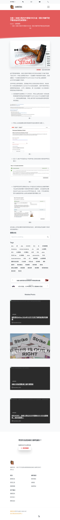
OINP (32, 252)
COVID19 (28, 246)
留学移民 (35, 264)
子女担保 (24, 261)
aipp (22, 246)
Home (11, 23)
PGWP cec (14, 255)
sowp (28, 255)
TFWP (43, 255)
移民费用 (37, 267)
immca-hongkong (24, 249)
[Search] (28, 236)
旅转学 (12, 264)
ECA (34, 246)
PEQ (38, 252)
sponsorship (36, 255)
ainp (12, 246)
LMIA (38, 249)
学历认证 (31, 261)
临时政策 (35, 258)
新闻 (44, 261)
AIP (17, 246)
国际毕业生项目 (15, 261)
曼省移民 (27, 264)
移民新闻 (17, 23)
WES (24, 258)
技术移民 (38, 261)
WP (30, 258)
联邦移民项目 (45, 267)
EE (38, 246)
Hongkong (14, 249)
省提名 (41, 264)
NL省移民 (44, 249)
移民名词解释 (14, 267)
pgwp (43, 252)
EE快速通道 (45, 246)
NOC (12, 252)
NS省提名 (18, 252)
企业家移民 (43, 258)
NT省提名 (26, 252)
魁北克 (20, 271)
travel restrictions (16, 258)
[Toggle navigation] (48, 7)
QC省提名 (21, 255)
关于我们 (13, 1)
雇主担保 (13, 271)
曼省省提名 (20, 264)
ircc (33, 249)
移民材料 (30, 267)
